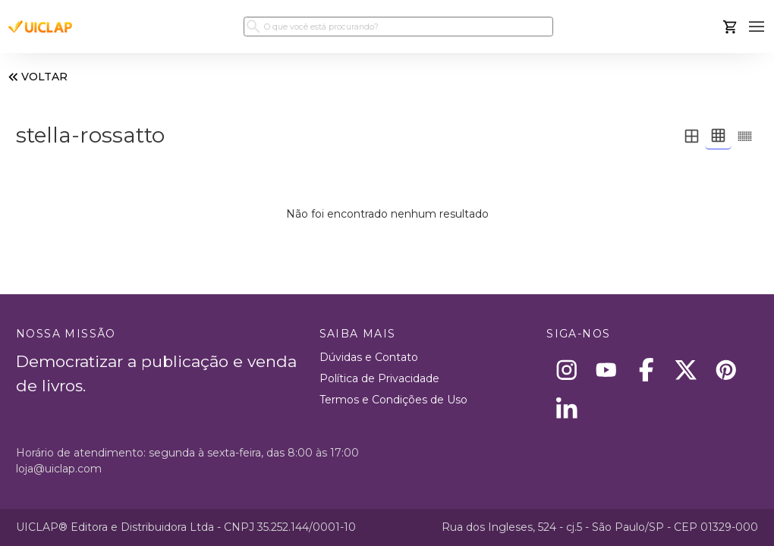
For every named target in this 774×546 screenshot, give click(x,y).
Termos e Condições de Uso (393, 399)
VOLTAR (36, 77)
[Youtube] (607, 370)
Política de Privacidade (379, 378)
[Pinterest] (726, 370)
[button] (757, 27)
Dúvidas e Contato (368, 357)
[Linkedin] (566, 410)
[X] (686, 370)
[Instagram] (566, 370)
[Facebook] (646, 370)
